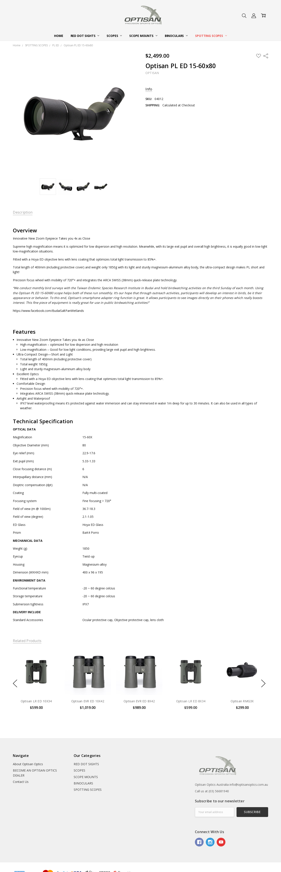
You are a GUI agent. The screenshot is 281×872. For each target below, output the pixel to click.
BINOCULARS (176, 36)
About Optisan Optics (28, 764)
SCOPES (114, 36)
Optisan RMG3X (242, 701)
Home (58, 36)
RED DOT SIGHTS (85, 36)
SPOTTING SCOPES (211, 36)
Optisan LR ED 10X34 (36, 701)
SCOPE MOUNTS (143, 36)
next (263, 683)
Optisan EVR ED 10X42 (87, 701)
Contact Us (21, 782)
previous (15, 683)
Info (148, 89)
